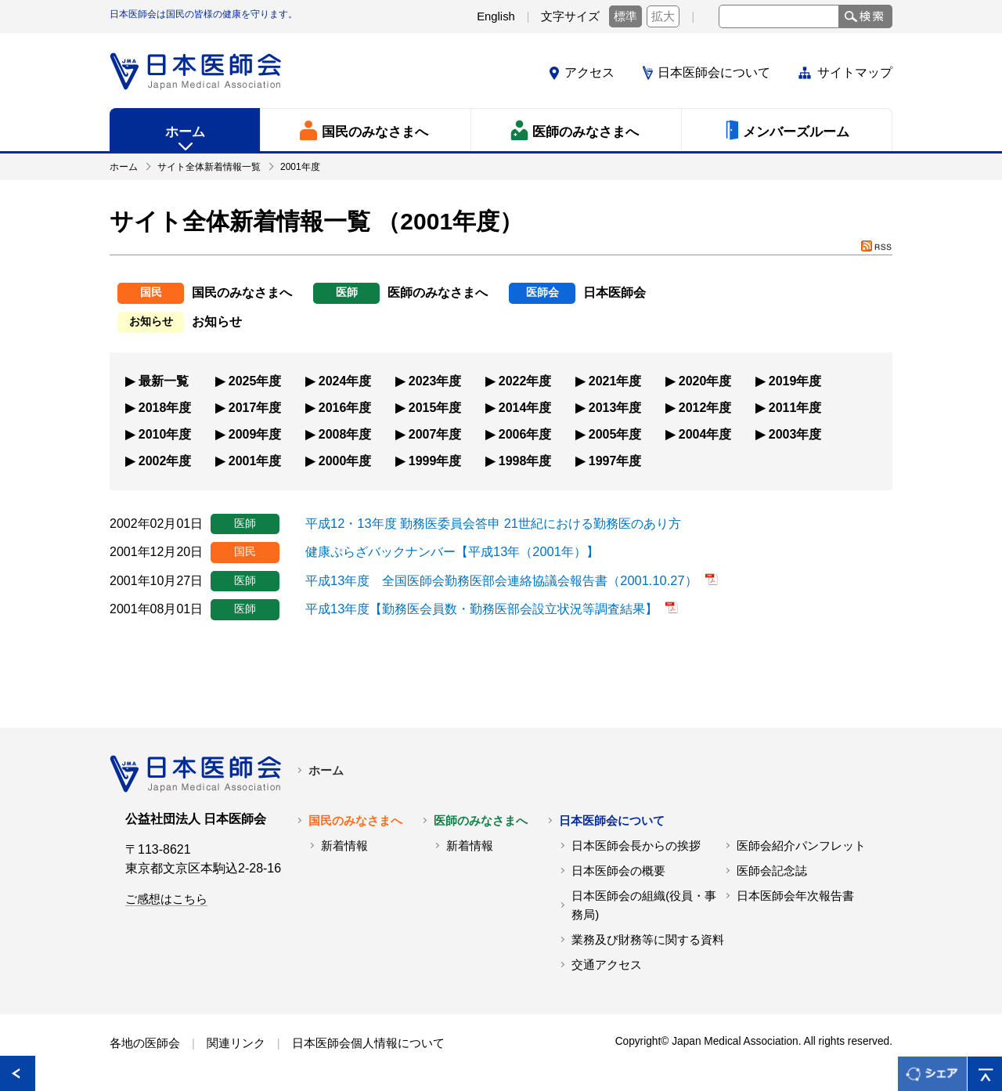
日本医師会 (614, 292)
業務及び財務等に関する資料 (647, 939)
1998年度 (525, 460)
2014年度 (525, 407)
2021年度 (615, 380)
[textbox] (779, 16)
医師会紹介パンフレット (801, 845)
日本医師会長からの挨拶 (636, 845)
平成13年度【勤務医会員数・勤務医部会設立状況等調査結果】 (481, 608)
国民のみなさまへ (242, 292)
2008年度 (345, 433)
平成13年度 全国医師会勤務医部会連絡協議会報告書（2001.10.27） (500, 579)
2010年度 (165, 433)
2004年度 (705, 433)
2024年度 (345, 380)
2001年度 (255, 460)
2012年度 (705, 407)
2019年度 (795, 380)
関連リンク (236, 1042)
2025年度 (255, 380)
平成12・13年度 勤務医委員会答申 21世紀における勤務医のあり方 (492, 522)
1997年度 (615, 460)
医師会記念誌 (772, 870)
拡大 (663, 16)
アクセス (589, 72)
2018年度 (165, 407)
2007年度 (435, 433)
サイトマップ (854, 72)
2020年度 (705, 380)
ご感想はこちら (166, 898)
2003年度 (795, 433)
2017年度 (255, 407)
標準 (625, 16)
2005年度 (615, 433)
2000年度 (345, 460)
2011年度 (795, 407)
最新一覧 (164, 380)
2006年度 (525, 433)
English (496, 16)
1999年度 (435, 460)
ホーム (326, 770)
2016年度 (345, 407)
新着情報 (344, 845)
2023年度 (435, 380)
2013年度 (615, 407)
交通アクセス (606, 964)
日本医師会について (714, 72)
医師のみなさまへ (437, 292)
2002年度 (165, 460)
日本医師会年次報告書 (795, 895)
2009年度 (255, 433)
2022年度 (525, 380)
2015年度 (435, 407)
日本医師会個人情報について (368, 1042)
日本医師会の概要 (618, 870)
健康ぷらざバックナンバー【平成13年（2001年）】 (451, 551)
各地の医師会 (145, 1042)
